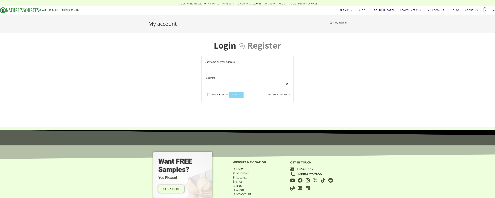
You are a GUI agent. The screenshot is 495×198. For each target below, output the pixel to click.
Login (225, 45)
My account (341, 22)
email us (305, 169)
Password (211, 77)
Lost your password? (279, 94)
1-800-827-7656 (310, 174)
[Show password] (286, 84)
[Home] (331, 22)
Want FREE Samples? (176, 165)
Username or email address (221, 61)
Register (264, 45)
